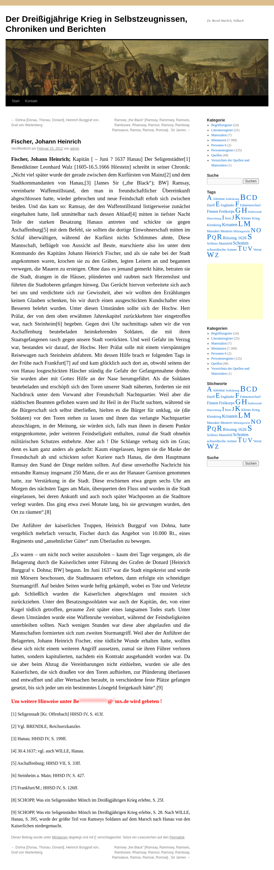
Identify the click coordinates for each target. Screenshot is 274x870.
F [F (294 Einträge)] (237, 204)
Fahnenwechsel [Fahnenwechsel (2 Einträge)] (250, 205)
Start (15, 101)
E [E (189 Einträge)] (218, 204)
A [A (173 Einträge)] (209, 197)
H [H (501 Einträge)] (244, 210)
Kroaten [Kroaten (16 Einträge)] (229, 224)
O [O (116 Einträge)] (258, 230)
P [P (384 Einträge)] (209, 237)
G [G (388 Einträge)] (238, 210)
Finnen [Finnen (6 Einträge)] (212, 211)
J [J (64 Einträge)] (233, 217)
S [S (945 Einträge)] (249, 236)
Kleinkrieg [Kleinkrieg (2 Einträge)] (214, 225)
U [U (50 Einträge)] (245, 249)
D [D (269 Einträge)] (254, 197)
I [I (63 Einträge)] (223, 217)
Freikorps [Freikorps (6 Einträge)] (227, 211)
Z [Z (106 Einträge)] (217, 255)
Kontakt (31, 101)
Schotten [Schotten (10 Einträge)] (240, 243)
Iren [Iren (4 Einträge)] (228, 218)
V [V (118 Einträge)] (250, 248)
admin (74, 148)
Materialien (219, 135)
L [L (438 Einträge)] (240, 223)
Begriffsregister (221, 125)
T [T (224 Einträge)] (240, 248)
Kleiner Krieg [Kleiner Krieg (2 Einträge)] (250, 218)
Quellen (216, 155)
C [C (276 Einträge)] (248, 197)
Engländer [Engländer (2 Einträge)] (227, 205)
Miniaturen (60, 837)
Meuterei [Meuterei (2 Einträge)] (227, 231)
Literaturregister (222, 130)
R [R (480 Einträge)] (219, 237)
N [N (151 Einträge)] (253, 230)
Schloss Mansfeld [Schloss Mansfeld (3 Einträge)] (219, 243)
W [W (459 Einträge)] (210, 254)
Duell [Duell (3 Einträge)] (211, 205)
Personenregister (222, 150)
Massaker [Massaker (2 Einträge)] (213, 231)
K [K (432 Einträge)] (237, 217)
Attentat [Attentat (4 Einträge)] (218, 199)
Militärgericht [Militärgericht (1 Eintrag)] (241, 231)
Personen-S (219, 145)
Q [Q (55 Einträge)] (214, 237)
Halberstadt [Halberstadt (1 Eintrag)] (255, 211)
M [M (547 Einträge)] (247, 223)
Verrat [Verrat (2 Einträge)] (257, 250)
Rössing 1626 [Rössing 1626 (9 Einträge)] (235, 237)
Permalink (176, 837)
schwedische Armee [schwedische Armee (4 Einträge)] (222, 249)
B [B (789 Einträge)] (242, 197)
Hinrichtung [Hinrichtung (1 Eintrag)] (214, 218)
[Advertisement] (235, 291)
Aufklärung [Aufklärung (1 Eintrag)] (232, 198)
